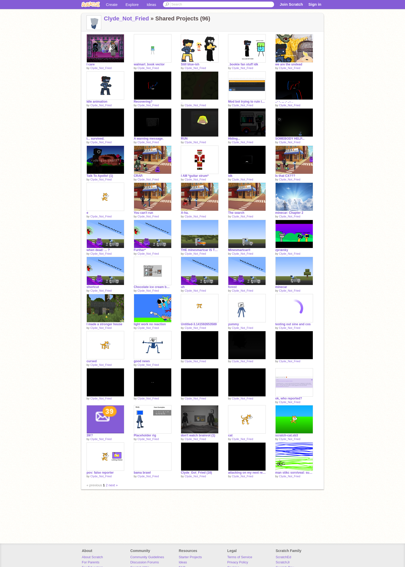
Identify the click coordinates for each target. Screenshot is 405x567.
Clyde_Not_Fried (126, 18)
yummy (233, 324)
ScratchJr (283, 562)
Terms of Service (239, 557)
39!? (90, 435)
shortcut (93, 287)
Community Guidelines (147, 557)
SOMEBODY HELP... (290, 138)
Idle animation (97, 101)
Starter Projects (190, 557)
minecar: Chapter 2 (289, 213)
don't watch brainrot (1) (198, 435)
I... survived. (95, 138)
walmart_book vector (149, 64)
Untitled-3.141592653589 (199, 324)
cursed (92, 361)
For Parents (90, 562)
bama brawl (142, 472)
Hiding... (234, 138)
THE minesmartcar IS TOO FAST (200, 250)
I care (91, 64)
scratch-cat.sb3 (286, 435)
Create (112, 4)
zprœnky (281, 250)
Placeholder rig (145, 435)
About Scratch (92, 557)
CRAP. (138, 176)
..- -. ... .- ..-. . (284, 101)
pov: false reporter (100, 472)
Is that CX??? (285, 176)
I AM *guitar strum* (194, 176)
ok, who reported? (288, 398)
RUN (184, 138)
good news (142, 361)
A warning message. (148, 138)
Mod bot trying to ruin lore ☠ (247, 101)
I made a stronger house (104, 324)
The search (236, 213)
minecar (281, 287)
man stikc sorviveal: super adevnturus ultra (294, 472)
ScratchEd (283, 557)
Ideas (151, 4)
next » (113, 485)
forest (232, 287)
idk (230, 176)
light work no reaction (150, 324)
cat (230, 435)
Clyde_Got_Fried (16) (196, 472)
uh (183, 287)
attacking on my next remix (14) (247, 472)
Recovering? (143, 101)
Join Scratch (291, 4)
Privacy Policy (237, 562)
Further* (140, 250)
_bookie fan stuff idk (243, 64)
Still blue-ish (190, 64)
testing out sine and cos (293, 324)
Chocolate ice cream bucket (153, 287)
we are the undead (288, 64)
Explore (132, 4)
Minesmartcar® (239, 250)
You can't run (143, 213)
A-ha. (185, 213)
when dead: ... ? (98, 250)
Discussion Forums (144, 562)
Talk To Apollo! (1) (100, 176)
